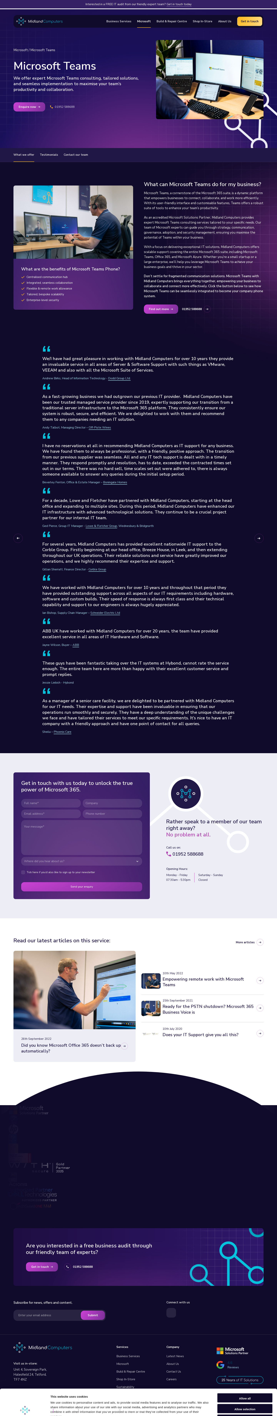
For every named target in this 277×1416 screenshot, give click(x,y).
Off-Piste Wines (100, 427)
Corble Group (97, 569)
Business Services (128, 1356)
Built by (134, 1410)
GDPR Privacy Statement (99, 1410)
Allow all (245, 1371)
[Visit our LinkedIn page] (171, 1313)
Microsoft (20, 50)
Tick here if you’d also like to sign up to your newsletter (61, 872)
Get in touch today (179, 4)
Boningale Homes (115, 482)
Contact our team (76, 155)
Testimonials (49, 155)
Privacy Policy (66, 1410)
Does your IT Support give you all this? (201, 1035)
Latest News (175, 1356)
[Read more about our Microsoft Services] (232, 1351)
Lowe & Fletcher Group (101, 526)
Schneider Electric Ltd (105, 613)
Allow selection (244, 1381)
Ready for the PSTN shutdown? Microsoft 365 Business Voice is (208, 1009)
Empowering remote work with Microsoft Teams (203, 982)
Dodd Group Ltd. (119, 378)
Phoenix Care (62, 732)
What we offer (23, 155)
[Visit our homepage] (42, 1347)
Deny (245, 1392)
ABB (76, 645)
